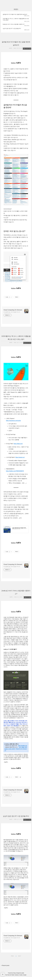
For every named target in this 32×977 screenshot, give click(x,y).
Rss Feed (7, 974)
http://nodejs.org (22, 745)
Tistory (14, 973)
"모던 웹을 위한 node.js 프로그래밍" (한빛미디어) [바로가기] (15, 749)
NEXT (19, 956)
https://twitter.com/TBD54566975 (15, 471)
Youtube (21, 974)
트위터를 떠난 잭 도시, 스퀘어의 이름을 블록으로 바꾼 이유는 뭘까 (16, 19)
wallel (23, 973)
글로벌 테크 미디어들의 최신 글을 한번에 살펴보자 (15, 14)
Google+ (25, 974)
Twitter (12, 974)
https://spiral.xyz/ (20, 457)
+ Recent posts (5, 965)
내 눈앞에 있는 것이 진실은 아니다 (12, 312)
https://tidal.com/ (18, 443)
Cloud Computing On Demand (13, 310)
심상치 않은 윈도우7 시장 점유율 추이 (12, 28)
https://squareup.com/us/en (13, 420)
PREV (12, 956)
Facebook (17, 974)
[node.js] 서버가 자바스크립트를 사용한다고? (13, 24)
